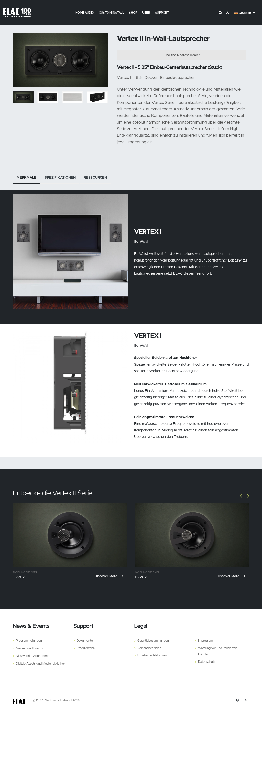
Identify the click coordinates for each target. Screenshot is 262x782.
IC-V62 (18, 577)
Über (146, 12)
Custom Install (111, 12)
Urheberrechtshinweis (153, 654)
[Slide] (18, 60)
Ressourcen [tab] (97, 177)
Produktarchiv (87, 647)
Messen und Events (30, 648)
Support (162, 12)
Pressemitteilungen (29, 640)
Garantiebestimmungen (154, 640)
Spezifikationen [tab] (61, 177)
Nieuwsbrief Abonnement (34, 655)
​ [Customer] (227, 13)
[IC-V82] (192, 535)
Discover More (109, 576)
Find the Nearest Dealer (182, 55)
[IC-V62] (70, 535)
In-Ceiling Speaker (25, 572)
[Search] (220, 13)
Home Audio (84, 12)
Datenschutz (207, 661)
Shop (133, 12)
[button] (245, 13)
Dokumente (85, 640)
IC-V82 (140, 577)
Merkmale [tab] (27, 177)
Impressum (206, 640)
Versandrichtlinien (150, 647)
